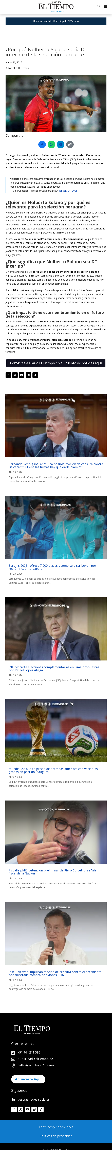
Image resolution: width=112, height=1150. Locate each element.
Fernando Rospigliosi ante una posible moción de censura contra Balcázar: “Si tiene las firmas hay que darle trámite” (56, 465)
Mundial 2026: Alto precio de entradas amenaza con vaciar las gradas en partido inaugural (53, 770)
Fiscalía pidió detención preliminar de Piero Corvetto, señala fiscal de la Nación (52, 871)
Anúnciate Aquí (28, 1079)
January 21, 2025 (68, 190)
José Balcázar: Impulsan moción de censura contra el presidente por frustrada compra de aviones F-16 (55, 973)
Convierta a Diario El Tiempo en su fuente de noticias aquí (56, 363)
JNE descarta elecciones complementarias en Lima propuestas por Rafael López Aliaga (54, 668)
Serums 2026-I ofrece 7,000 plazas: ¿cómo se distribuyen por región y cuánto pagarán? (52, 567)
